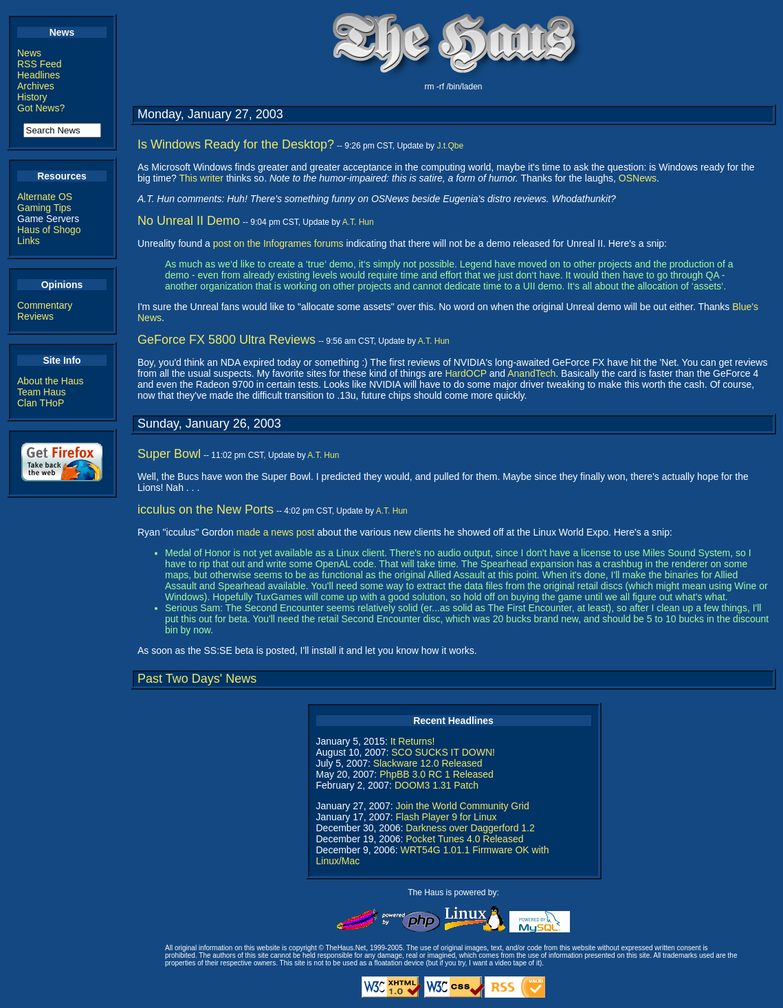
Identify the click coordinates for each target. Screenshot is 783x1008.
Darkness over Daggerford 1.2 (470, 827)
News (29, 52)
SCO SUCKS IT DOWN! (443, 752)
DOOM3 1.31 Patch (436, 785)
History (32, 96)
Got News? (41, 107)
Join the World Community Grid (462, 805)
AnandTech (531, 373)
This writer (201, 178)
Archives (35, 85)
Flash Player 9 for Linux (445, 816)
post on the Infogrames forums (278, 243)
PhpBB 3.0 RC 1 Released (436, 774)
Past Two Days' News (196, 679)
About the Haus (50, 380)
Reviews (35, 316)
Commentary (44, 305)
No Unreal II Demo (188, 221)
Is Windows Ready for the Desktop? (235, 144)
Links (28, 240)
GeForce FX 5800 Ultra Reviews (226, 340)
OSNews (638, 178)
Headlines (38, 74)
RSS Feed (39, 63)
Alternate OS (44, 196)
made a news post (275, 532)
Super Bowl (169, 454)
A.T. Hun (358, 222)
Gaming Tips (44, 207)
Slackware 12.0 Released (428, 763)
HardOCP (465, 373)
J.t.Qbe (450, 146)
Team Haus (41, 391)
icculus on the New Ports (205, 509)
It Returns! (412, 741)
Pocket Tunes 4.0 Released (464, 838)
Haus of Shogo (49, 229)
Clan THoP (40, 402)
